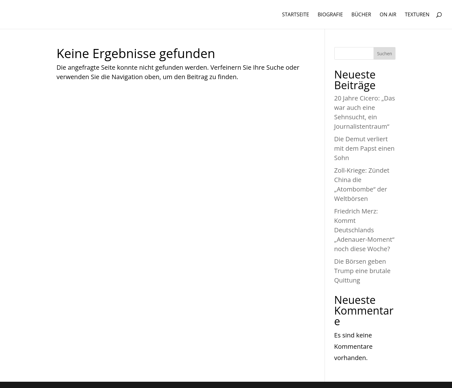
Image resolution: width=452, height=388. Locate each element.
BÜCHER (361, 15)
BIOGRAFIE (330, 15)
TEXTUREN (417, 15)
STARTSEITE (295, 15)
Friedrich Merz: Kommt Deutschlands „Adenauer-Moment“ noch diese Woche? (364, 230)
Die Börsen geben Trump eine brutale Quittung (362, 270)
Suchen (384, 54)
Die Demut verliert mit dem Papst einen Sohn (364, 148)
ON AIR (387, 15)
